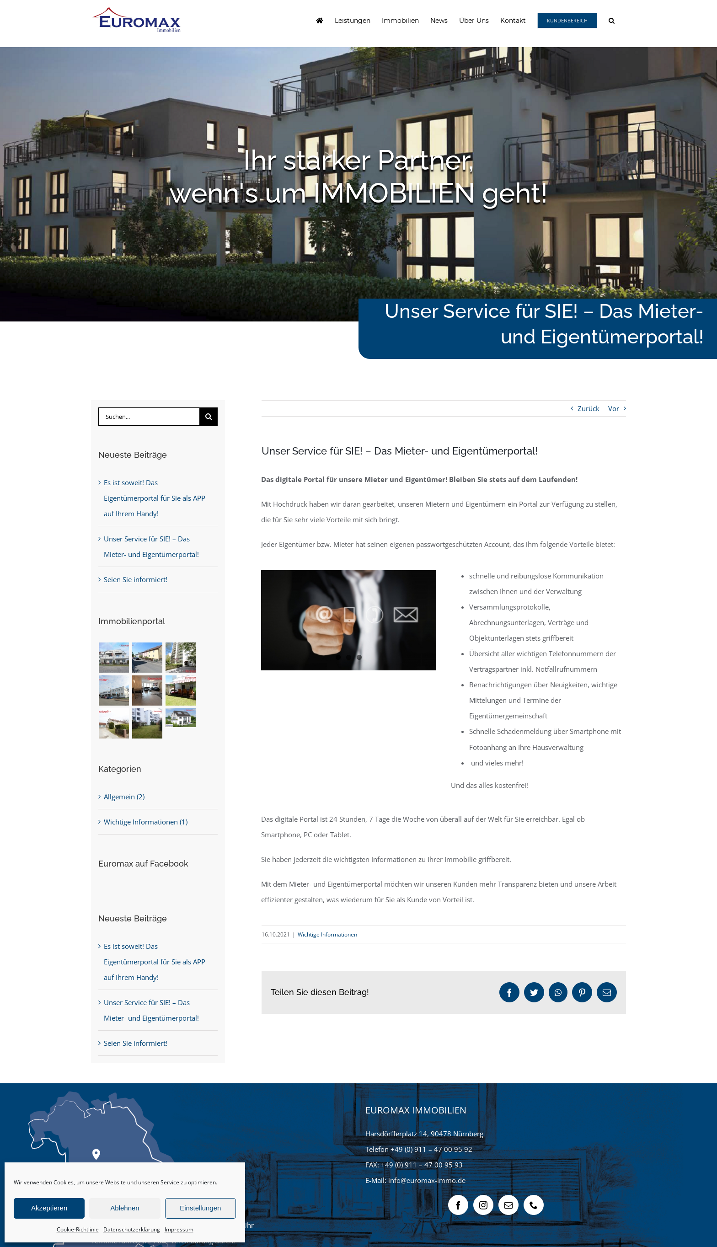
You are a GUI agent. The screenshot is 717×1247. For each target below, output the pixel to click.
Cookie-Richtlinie (78, 1229)
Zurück (588, 408)
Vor (613, 408)
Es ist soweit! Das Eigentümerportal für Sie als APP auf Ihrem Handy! (154, 498)
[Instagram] (483, 1205)
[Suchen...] (148, 416)
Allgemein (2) (124, 796)
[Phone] (534, 1205)
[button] (612, 20)
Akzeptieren (49, 1208)
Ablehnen (124, 1208)
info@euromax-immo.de (427, 1180)
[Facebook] (458, 1205)
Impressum (179, 1229)
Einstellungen (200, 1208)
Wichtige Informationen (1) (145, 821)
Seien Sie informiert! (135, 579)
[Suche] (208, 416)
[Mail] (508, 1205)
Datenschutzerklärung (131, 1229)
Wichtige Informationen (327, 934)
